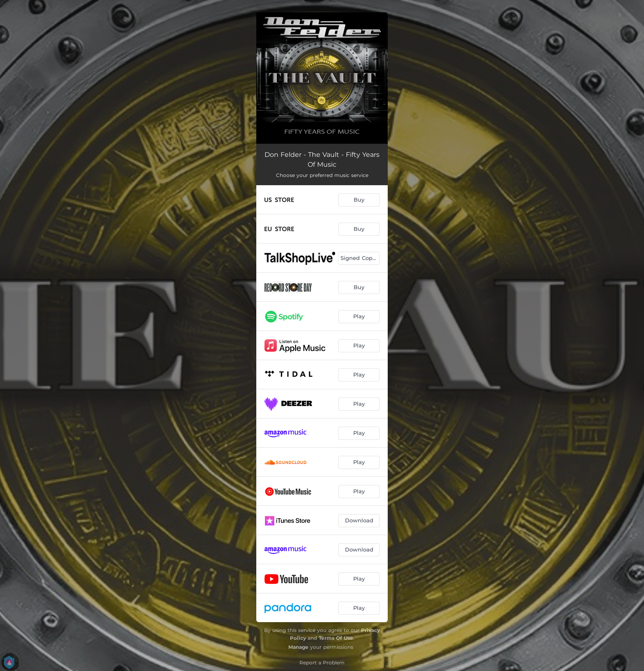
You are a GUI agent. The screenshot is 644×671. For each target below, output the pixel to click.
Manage (298, 647)
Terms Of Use (336, 638)
